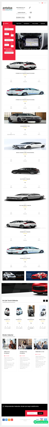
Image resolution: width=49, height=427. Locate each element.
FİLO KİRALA (19, 28)
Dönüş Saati (12, 43)
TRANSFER (42, 23)
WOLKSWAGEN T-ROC (25, 126)
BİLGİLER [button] (26, 28)
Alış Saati (11, 32)
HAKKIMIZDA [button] (27, 23)
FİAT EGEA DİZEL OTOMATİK (25, 205)
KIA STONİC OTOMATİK (25, 179)
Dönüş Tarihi (6, 42)
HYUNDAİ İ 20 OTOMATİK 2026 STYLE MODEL (25, 73)
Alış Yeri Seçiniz (6, 27)
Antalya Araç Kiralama (23, 352)
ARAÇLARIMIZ (35, 23)
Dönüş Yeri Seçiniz (7, 38)
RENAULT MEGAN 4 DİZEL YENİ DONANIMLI (25, 152)
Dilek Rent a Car (40, 351)
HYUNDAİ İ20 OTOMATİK (25, 232)
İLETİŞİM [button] (33, 28)
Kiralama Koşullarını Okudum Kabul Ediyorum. (10, 49)
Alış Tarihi (5, 32)
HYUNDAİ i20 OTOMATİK (25, 258)
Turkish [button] (44, 2)
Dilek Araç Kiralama (7, 352)
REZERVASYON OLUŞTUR (9, 52)
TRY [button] (40, 2)
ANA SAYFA (18, 23)
